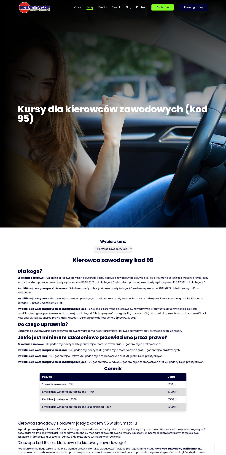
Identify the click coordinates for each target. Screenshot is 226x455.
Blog (128, 7)
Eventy (102, 7)
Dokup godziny (193, 7)
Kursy (89, 7)
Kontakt (141, 7)
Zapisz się (162, 7)
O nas (77, 7)
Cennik (116, 7)
